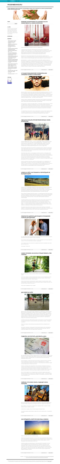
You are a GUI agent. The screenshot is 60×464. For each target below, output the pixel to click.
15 (36, 456)
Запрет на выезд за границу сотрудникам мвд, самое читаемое (12, 41)
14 (35, 456)
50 (47, 457)
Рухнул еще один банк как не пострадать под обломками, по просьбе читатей (12, 53)
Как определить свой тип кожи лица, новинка (34, 419)
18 (39, 456)
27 (49, 456)
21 (43, 456)
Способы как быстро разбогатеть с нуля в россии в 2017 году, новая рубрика (13, 57)
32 (27, 457)
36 (31, 457)
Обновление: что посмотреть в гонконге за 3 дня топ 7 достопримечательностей (12, 45)
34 (29, 457)
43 (39, 457)
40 (36, 457)
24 (46, 456)
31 (26, 457)
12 (33, 456)
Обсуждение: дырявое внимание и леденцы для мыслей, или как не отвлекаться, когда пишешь (13, 60)
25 (47, 456)
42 (38, 457)
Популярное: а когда (11, 73)
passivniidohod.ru (14, 5)
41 (37, 457)
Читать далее (51, 69)
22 (44, 456)
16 (37, 456)
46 (42, 457)
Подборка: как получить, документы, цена (33, 336)
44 (40, 457)
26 (48, 456)
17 (38, 456)
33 (28, 457)
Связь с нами (49, 461)
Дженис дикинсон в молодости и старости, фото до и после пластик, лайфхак (13, 64)
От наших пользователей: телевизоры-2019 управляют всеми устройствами (34, 74)
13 (34, 456)
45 (41, 457)
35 (30, 457)
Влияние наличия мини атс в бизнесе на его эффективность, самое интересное (34, 22)
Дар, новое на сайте (27, 292)
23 (45, 456)
